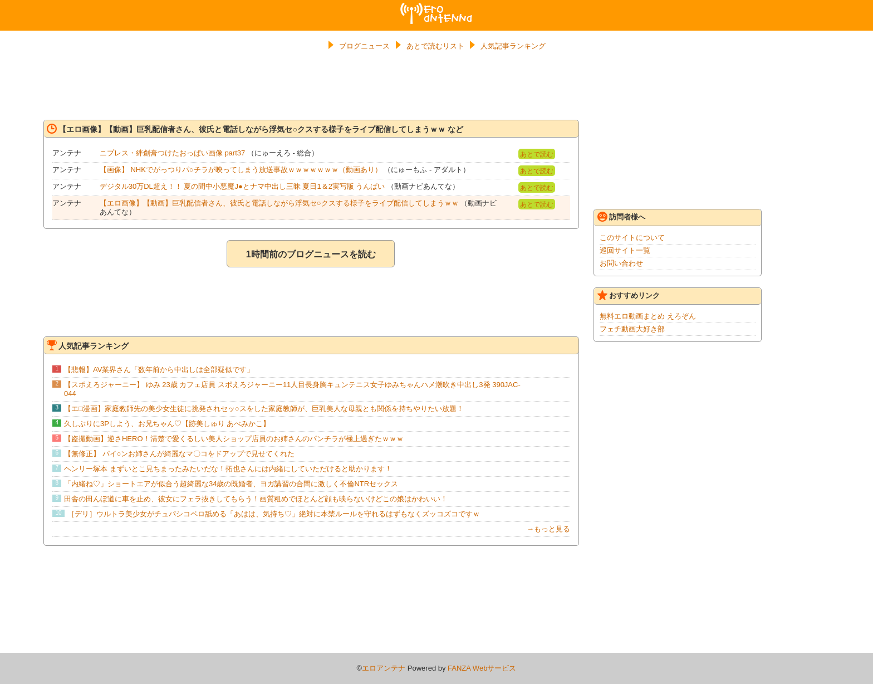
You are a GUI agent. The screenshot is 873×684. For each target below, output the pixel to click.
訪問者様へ (621, 217)
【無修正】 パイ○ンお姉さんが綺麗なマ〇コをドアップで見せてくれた (179, 454)
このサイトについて (632, 237)
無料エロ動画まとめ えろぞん (648, 316)
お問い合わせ (621, 263)
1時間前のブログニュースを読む (311, 254)
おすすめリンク (628, 295)
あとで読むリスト (435, 46)
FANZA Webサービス (482, 668)
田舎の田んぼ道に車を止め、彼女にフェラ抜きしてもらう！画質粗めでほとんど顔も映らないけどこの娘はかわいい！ (256, 499)
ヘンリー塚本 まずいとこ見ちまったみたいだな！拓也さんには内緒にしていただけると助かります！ (228, 469)
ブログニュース (364, 46)
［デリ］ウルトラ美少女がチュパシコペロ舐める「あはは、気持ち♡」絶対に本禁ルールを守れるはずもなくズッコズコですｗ (273, 514)
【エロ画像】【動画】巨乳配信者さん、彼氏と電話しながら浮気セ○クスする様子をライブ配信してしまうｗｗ (280, 203)
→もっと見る (548, 529)
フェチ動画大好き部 (632, 329)
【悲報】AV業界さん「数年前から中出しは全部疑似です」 (159, 369)
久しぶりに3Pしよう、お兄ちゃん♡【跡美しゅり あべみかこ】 (167, 423)
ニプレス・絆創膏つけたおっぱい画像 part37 (172, 153)
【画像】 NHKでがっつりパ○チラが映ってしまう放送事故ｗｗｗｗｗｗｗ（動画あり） (241, 169)
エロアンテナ (436, 7)
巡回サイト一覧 (625, 250)
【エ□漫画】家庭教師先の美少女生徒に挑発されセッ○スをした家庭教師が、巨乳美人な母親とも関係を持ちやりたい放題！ (264, 408)
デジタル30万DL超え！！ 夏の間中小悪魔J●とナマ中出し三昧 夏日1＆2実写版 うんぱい (242, 186)
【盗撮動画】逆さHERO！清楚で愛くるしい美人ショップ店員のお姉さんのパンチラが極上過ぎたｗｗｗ (234, 438)
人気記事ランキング (513, 46)
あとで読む (536, 154)
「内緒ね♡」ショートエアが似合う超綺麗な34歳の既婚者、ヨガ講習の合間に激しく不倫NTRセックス (231, 484)
